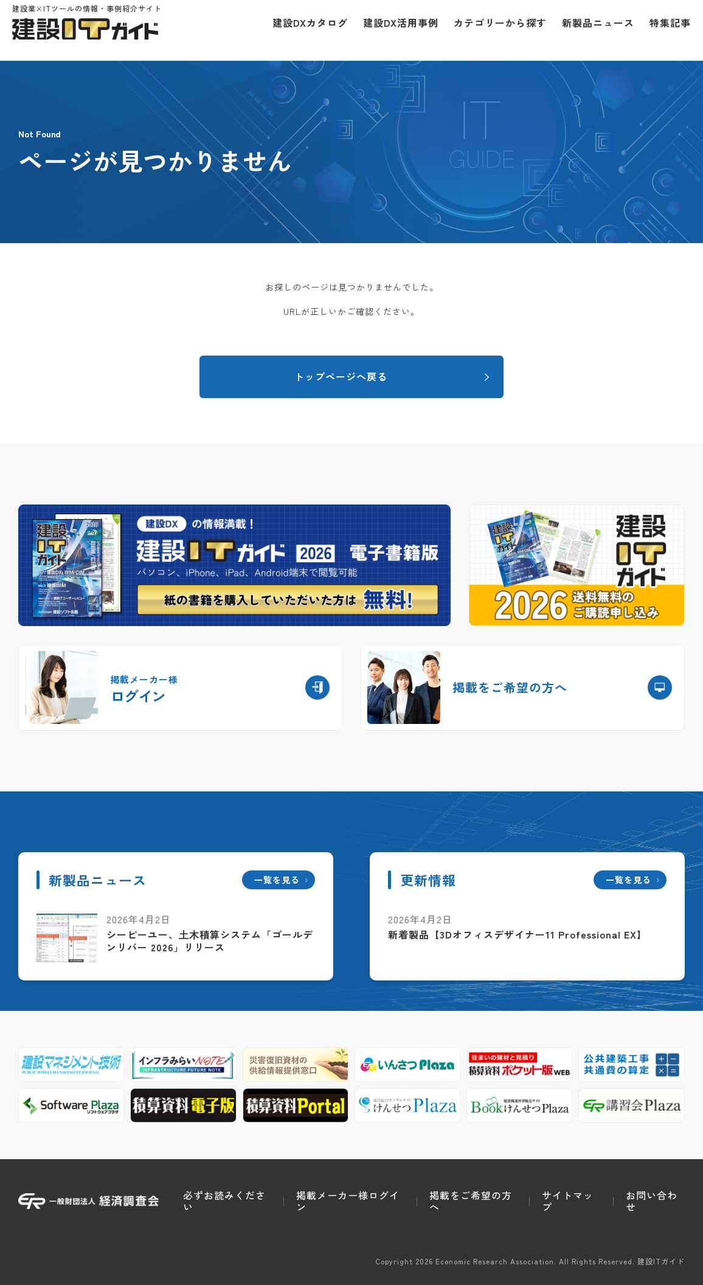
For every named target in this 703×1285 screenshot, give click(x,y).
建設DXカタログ (304, 30)
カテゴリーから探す (494, 30)
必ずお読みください (224, 1201)
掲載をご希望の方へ (470, 1201)
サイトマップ (568, 1201)
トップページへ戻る (340, 376)
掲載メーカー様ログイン (348, 1201)
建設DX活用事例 (394, 30)
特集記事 (664, 30)
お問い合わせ (651, 1201)
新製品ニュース (592, 30)
